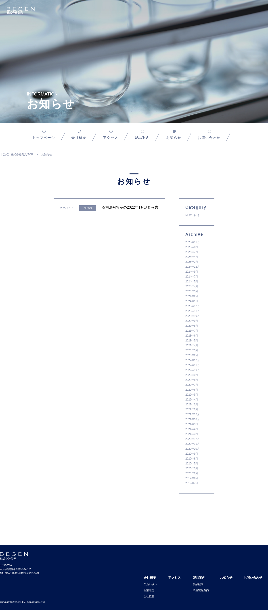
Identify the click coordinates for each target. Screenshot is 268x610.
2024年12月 (192, 266)
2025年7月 (191, 252)
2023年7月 (191, 330)
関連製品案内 (201, 590)
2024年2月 (191, 296)
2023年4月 (191, 345)
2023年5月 (191, 340)
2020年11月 (192, 443)
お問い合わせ (209, 138)
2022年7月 (191, 384)
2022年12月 (192, 360)
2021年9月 (191, 424)
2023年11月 (192, 311)
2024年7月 (191, 276)
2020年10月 (192, 448)
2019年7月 (191, 483)
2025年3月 (191, 261)
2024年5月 (191, 281)
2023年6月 (191, 335)
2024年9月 (191, 271)
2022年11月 (192, 365)
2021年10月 (192, 419)
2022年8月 (191, 379)
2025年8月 (191, 247)
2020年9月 (191, 453)
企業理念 (149, 590)
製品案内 (142, 138)
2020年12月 (192, 439)
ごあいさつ (150, 584)
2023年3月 (191, 350)
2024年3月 (191, 291)
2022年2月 (191, 409)
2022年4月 (191, 399)
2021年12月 (192, 414)
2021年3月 (191, 434)
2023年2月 (191, 355)
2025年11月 (192, 242)
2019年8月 (191, 478)
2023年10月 (192, 316)
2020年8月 (191, 458)
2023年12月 (192, 306)
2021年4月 (191, 429)
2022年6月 (191, 389)
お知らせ (226, 577)
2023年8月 (191, 325)
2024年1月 (191, 301)
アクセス (110, 138)
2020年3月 (191, 468)
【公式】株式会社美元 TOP (16, 154)
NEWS (189, 215)
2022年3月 (191, 404)
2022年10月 (192, 370)
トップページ (43, 138)
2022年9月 (191, 375)
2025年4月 (191, 256)
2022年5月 (191, 394)
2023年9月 (191, 320)
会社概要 (78, 138)
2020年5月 (191, 463)
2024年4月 (191, 286)
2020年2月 (191, 473)
